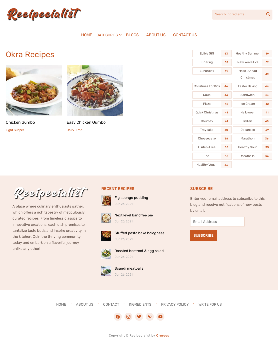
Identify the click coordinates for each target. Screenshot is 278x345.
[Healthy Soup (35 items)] (252, 147)
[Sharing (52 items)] (212, 62)
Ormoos (162, 335)
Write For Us (210, 304)
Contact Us (185, 34)
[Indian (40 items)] (252, 121)
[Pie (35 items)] (212, 156)
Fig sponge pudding (131, 198)
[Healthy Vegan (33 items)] (212, 164)
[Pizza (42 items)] (212, 103)
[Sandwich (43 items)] (252, 95)
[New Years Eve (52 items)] (252, 62)
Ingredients (140, 304)
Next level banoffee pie (134, 215)
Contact (111, 304)
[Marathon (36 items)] (252, 138)
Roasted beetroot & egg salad (139, 251)
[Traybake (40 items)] (212, 129)
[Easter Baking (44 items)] (252, 86)
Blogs (132, 34)
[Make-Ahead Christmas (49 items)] (252, 74)
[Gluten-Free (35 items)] (212, 147)
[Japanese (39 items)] (252, 129)
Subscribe (204, 235)
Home (86, 34)
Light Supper (15, 130)
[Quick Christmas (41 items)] (212, 112)
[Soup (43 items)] (212, 95)
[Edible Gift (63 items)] (212, 53)
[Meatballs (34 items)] (252, 156)
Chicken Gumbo (20, 122)
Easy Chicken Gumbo (86, 122)
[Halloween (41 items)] (252, 112)
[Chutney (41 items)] (212, 121)
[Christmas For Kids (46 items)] (212, 86)
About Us (156, 34)
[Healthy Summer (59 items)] (252, 53)
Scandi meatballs (129, 268)
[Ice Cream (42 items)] (252, 103)
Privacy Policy (175, 304)
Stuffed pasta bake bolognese (139, 233)
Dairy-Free (74, 130)
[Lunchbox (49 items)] (212, 71)
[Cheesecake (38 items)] (212, 138)
